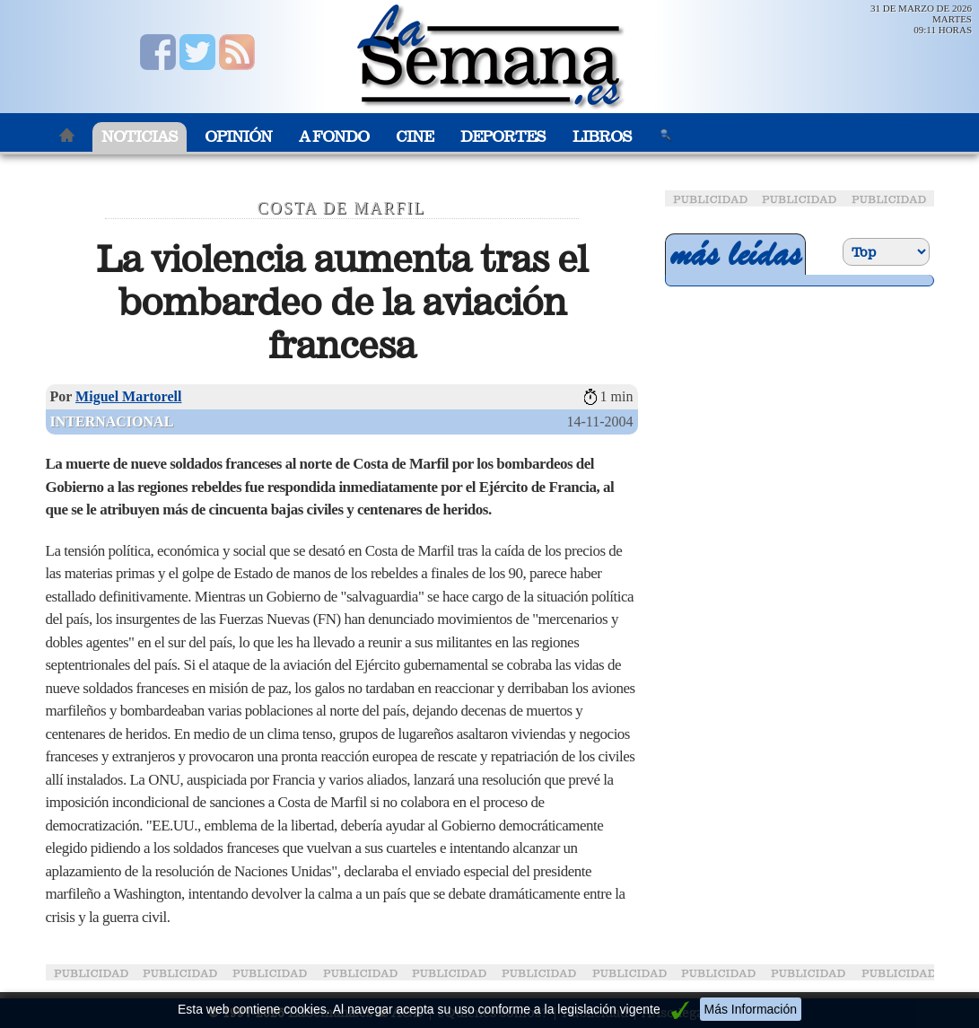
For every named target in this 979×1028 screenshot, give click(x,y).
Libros (602, 136)
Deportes (503, 136)
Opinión (238, 136)
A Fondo (334, 136)
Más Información (750, 1009)
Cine (414, 136)
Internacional (112, 421)
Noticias (139, 136)
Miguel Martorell (128, 396)
